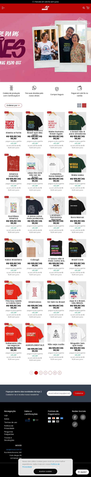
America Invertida (13, 175)
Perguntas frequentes (9, 433)
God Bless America (13, 217)
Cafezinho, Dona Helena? (56, 175)
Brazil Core (77, 259)
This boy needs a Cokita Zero (13, 302)
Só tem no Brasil (56, 302)
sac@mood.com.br (14, 450)
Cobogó (34, 259)
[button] (3, 7)
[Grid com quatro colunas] (84, 105)
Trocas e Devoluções (9, 439)
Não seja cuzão (56, 344)
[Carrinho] (87, 7)
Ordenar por (13, 105)
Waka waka (77, 175)
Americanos (34, 302)
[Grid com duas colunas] (79, 105)
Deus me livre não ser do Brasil (35, 175)
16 (54, 373)
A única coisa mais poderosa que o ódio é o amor (35, 217)
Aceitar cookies (45, 471)
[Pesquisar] (84, 8)
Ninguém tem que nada (77, 344)
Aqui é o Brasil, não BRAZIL (77, 302)
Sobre (6, 419)
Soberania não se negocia (13, 344)
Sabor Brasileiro (13, 259)
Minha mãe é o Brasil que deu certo (35, 133)
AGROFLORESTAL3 (35, 345)
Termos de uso (10, 422)
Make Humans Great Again (56, 133)
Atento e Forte (13, 132)
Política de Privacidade (9, 427)
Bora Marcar (77, 217)
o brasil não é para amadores (77, 133)
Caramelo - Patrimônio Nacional (56, 217)
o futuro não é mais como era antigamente (56, 260)
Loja (6, 415)
